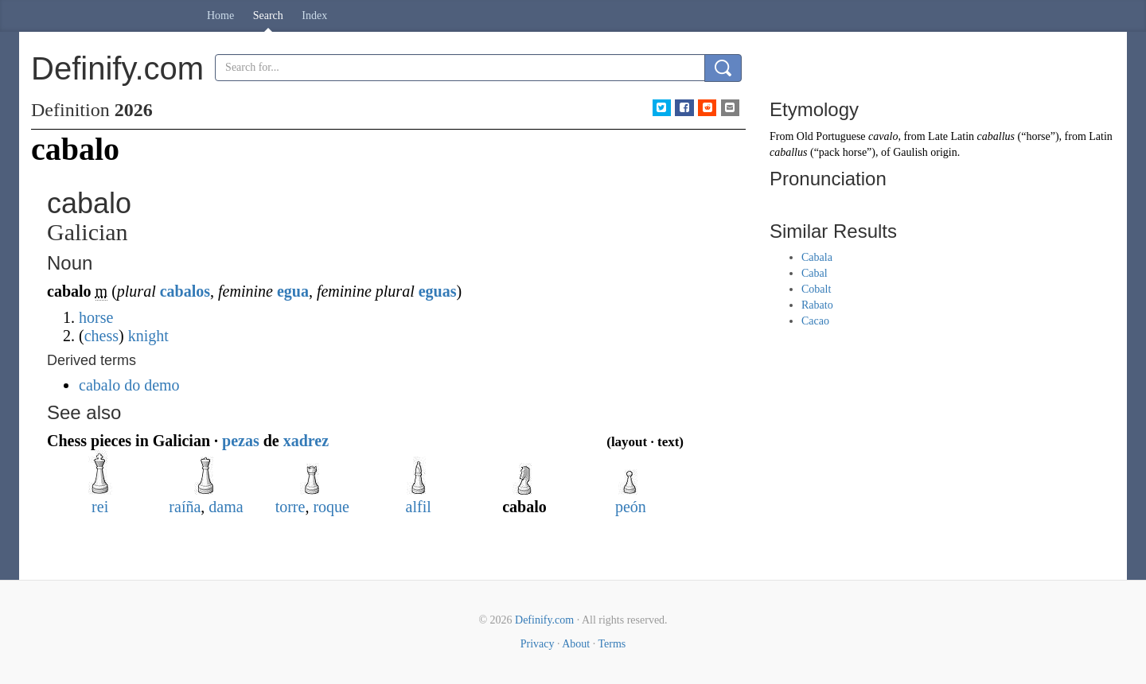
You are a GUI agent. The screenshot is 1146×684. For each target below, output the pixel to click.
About (576, 644)
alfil (418, 506)
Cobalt (816, 289)
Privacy (537, 644)
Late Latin (951, 136)
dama (226, 506)
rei (100, 506)
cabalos (185, 291)
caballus (996, 136)
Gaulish (910, 152)
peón (630, 506)
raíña (185, 506)
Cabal (814, 273)
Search (268, 15)
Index (314, 15)
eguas (438, 291)
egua (293, 291)
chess (101, 335)
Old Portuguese (831, 136)
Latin (1101, 136)
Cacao (815, 321)
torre (290, 506)
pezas (240, 440)
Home (220, 15)
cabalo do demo (129, 385)
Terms (612, 644)
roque (331, 506)
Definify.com (544, 620)
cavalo (883, 136)
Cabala (816, 257)
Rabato (817, 305)
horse (96, 317)
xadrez (306, 440)
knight (148, 335)
